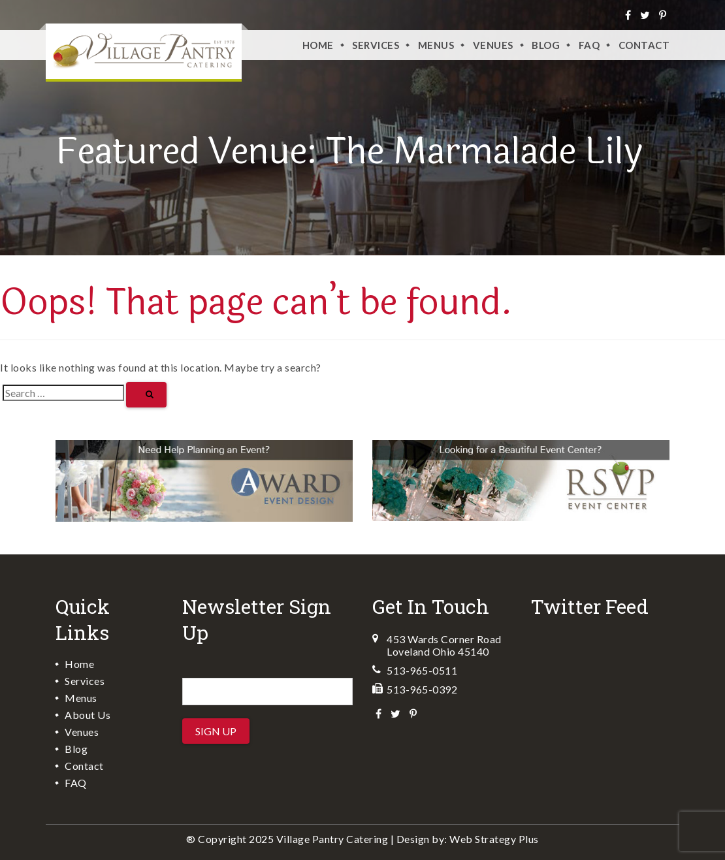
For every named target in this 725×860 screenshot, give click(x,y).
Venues (82, 731)
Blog (546, 45)
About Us (87, 715)
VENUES (493, 45)
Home (318, 45)
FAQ (589, 45)
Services (375, 45)
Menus (436, 45)
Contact (644, 45)
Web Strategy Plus (494, 839)
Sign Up (215, 731)
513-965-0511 (422, 670)
